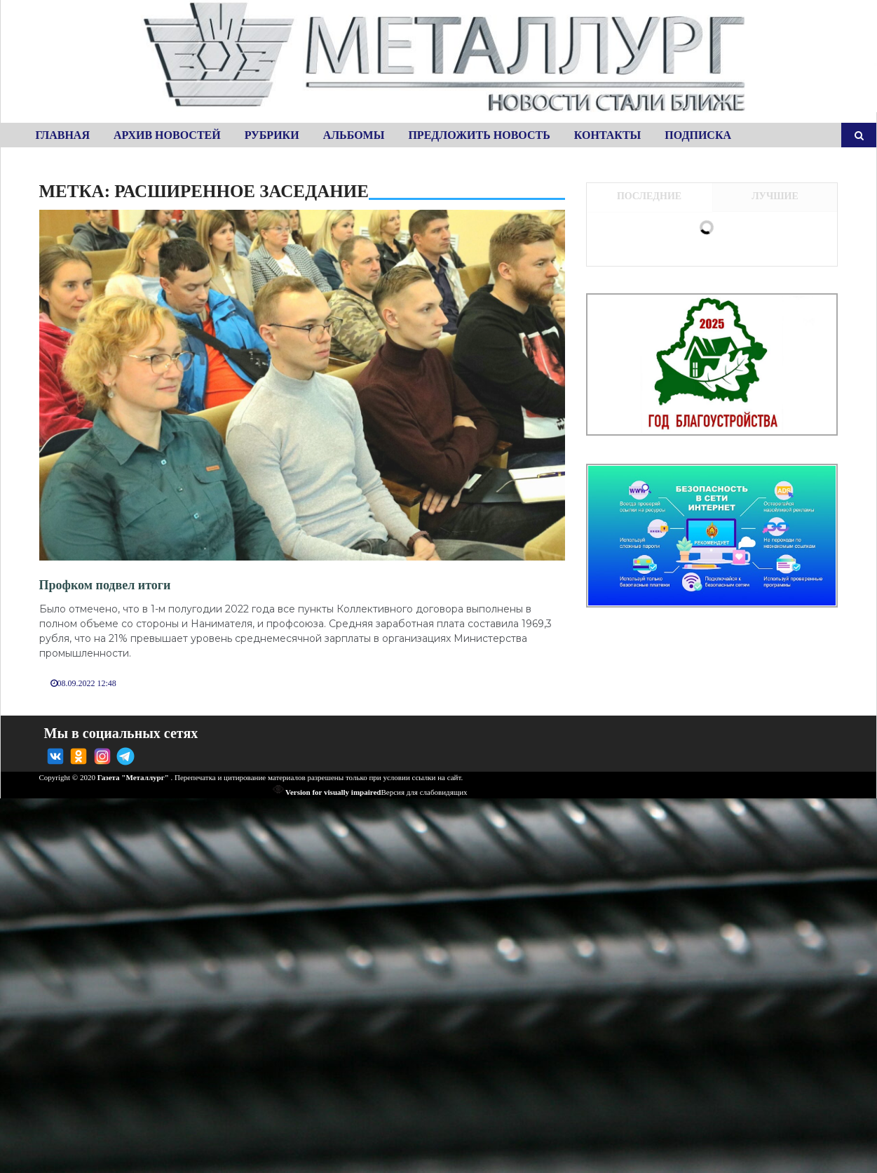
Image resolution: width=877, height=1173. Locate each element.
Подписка (698, 135)
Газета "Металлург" (133, 777)
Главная (63, 135)
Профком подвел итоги (105, 585)
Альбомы (354, 135)
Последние (649, 196)
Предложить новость (479, 135)
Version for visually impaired (327, 792)
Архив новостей (167, 135)
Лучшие (775, 196)
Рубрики (272, 135)
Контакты (607, 135)
